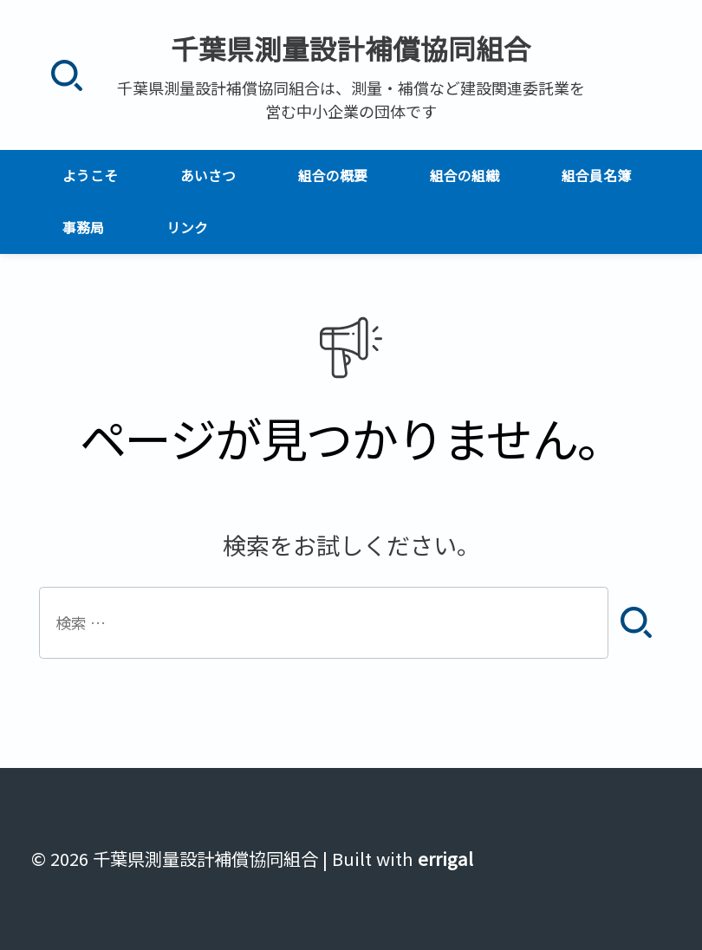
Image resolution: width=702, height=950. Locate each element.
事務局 (83, 228)
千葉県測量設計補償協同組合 (351, 48)
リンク (187, 228)
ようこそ (90, 175)
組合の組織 (464, 175)
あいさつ (208, 175)
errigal (445, 858)
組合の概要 (332, 175)
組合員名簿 (596, 175)
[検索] (66, 74)
